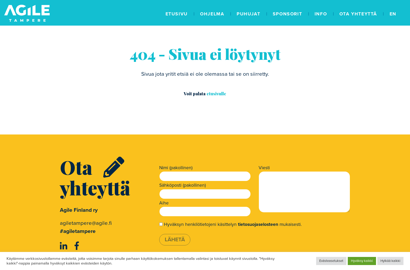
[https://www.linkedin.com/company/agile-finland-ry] (64, 246)
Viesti (264, 168)
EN (393, 14)
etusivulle (216, 93)
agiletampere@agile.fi (86, 223)
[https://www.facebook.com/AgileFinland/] (77, 246)
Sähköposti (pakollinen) (182, 185)
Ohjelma (212, 14)
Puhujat (248, 14)
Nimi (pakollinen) (175, 168)
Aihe (164, 203)
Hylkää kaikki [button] (390, 261)
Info (321, 14)
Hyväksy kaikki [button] (362, 261)
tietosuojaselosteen (258, 224)
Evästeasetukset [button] (331, 261)
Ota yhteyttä (358, 14)
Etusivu (177, 14)
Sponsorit (287, 14)
